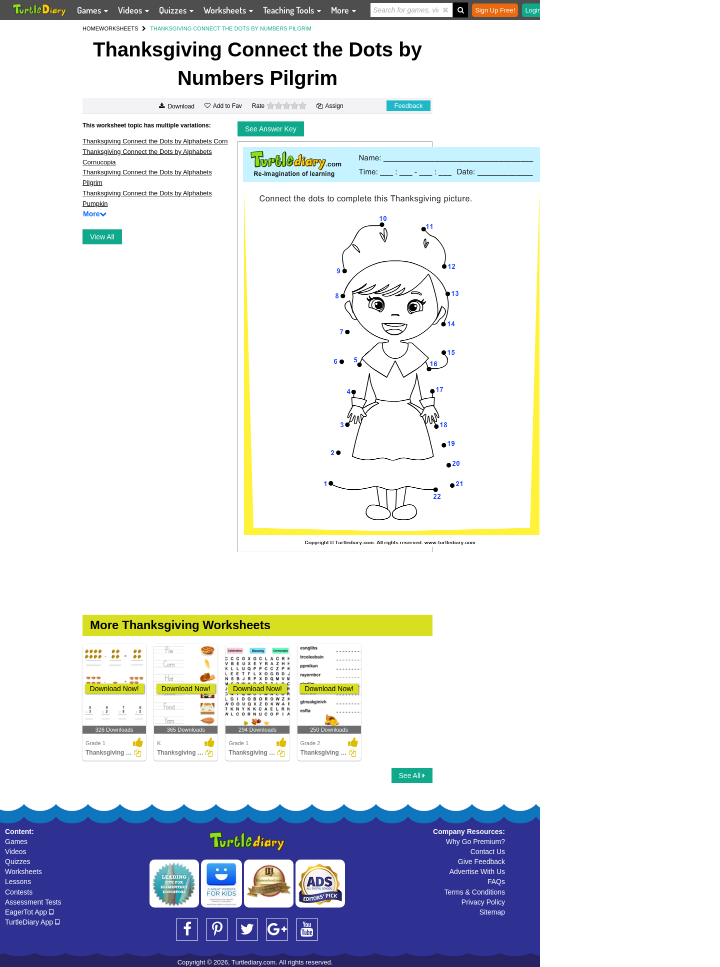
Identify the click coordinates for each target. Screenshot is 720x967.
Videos (15, 852)
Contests (18, 892)
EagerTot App (29, 912)
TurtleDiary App (32, 922)
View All (102, 237)
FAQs (496, 882)
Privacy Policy (483, 902)
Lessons (18, 882)
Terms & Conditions (474, 892)
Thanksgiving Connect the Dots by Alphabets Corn (155, 141)
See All (412, 776)
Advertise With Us (477, 872)
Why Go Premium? (475, 842)
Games (16, 842)
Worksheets (23, 872)
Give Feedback (481, 862)
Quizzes (17, 862)
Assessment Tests (33, 902)
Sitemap (492, 912)
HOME (90, 28)
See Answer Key (270, 129)
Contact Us (487, 852)
